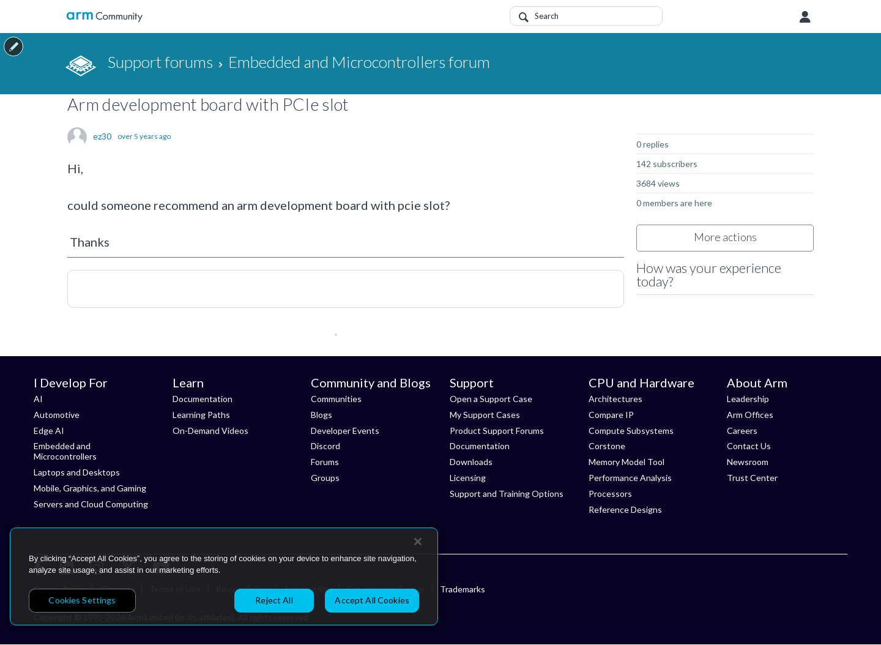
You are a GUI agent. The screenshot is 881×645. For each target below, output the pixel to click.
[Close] (417, 541)
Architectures (615, 398)
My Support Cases (485, 414)
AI (38, 398)
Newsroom (747, 462)
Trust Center (752, 477)
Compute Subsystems (631, 430)
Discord (325, 446)
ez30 (102, 136)
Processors (610, 493)
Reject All (273, 600)
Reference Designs (625, 509)
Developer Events (345, 430)
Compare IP (611, 414)
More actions (725, 237)
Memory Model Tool (626, 462)
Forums (325, 462)
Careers (742, 430)
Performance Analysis (630, 477)
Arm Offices (750, 414)
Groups (325, 477)
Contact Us (749, 446)
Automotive (57, 414)
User (805, 17)
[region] (224, 576)
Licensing (468, 477)
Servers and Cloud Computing (91, 504)
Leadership (748, 398)
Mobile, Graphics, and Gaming (90, 488)
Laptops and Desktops (77, 472)
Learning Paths (201, 414)
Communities (336, 398)
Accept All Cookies (372, 600)
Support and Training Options (506, 493)
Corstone (607, 446)
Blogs (321, 414)
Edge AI (49, 430)
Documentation (202, 398)
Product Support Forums (497, 430)
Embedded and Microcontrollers (65, 451)
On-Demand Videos (210, 430)
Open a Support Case (491, 398)
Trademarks (462, 589)
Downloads (471, 462)
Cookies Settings (82, 600)
